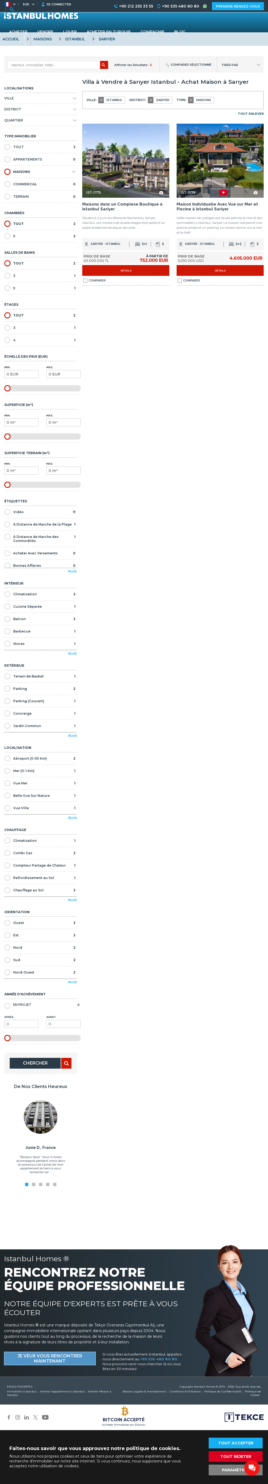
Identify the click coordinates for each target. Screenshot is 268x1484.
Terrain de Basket (39, 676)
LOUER (70, 31)
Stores (39, 644)
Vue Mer (39, 783)
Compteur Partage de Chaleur (39, 865)
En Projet (42, 1005)
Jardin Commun (39, 726)
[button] (165, 161)
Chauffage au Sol (39, 890)
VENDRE (45, 31)
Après (21, 1022)
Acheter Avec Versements (39, 553)
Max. (63, 372)
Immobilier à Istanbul (22, 1391)
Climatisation (39, 594)
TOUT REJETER (235, 1456)
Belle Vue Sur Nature (39, 796)
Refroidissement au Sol (39, 878)
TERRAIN (39, 196)
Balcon (39, 619)
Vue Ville (39, 808)
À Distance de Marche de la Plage (39, 524)
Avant (63, 1022)
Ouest (39, 923)
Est (39, 935)
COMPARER (94, 281)
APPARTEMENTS (39, 159)
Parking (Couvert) (39, 701)
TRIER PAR (229, 65)
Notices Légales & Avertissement (144, 1391)
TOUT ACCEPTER (235, 1443)
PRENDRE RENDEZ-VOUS (238, 6)
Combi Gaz (39, 853)
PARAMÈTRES (236, 1470)
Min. (21, 372)
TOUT (39, 147)
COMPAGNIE (152, 31)
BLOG (179, 31)
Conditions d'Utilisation (185, 1391)
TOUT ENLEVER (251, 114)
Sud (39, 960)
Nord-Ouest (39, 972)
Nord (39, 947)
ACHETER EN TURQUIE (109, 31)
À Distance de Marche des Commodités (39, 538)
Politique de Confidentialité (222, 1391)
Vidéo (39, 512)
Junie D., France (40, 1147)
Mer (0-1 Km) (39, 771)
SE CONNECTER (59, 4)
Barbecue (39, 631)
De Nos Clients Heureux (40, 1086)
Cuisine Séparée (39, 606)
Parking (39, 689)
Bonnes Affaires (39, 565)
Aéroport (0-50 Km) (39, 758)
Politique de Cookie (253, 1393)
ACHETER (18, 31)
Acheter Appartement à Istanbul (62, 1391)
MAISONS (17, 172)
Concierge (39, 713)
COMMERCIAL (39, 184)
